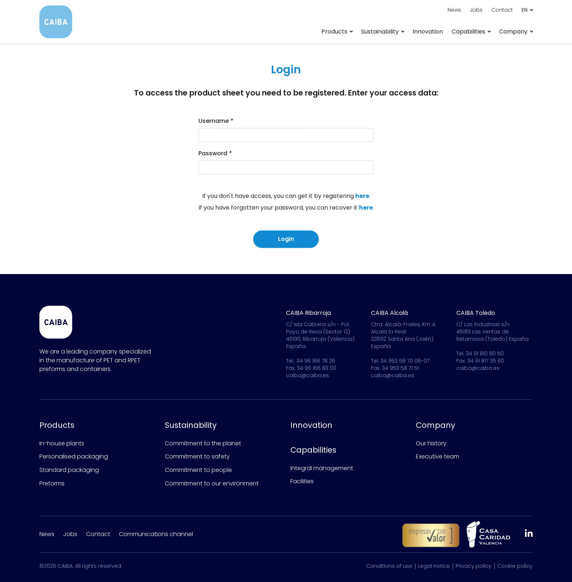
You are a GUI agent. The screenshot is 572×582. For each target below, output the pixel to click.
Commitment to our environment (212, 483)
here (362, 198)
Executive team (437, 456)
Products (56, 425)
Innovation (428, 31)
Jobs (476, 9)
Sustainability (191, 425)
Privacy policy (473, 566)
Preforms (52, 483)
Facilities (302, 481)
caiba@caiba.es (307, 375)
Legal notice (434, 566)
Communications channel (156, 534)
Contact (502, 9)
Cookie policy (515, 566)
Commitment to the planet (203, 443)
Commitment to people (198, 470)
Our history (431, 443)
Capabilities (313, 450)
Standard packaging (69, 470)
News (454, 9)
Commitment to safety (197, 456)
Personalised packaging (73, 456)
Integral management (321, 468)
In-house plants (61, 443)
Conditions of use (389, 566)
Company (435, 425)
